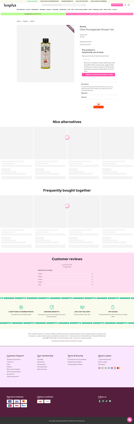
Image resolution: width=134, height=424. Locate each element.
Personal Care (98, 10)
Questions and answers (14, 359)
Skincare (55, 10)
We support (101, 364)
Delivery (9, 366)
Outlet (114, 10)
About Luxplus (102, 361)
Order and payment (13, 376)
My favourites (41, 364)
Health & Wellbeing (81, 10)
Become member (117, 5)
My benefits (40, 361)
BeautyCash (10, 373)
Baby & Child (107, 10)
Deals (28, 10)
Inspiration (35, 10)
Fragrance (63, 10)
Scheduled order (42, 366)
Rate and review (42, 368)
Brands (25, 20)
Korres (32, 20)
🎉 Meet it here (33, 13)
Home (90, 10)
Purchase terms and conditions (77, 359)
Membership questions (14, 371)
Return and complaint (13, 368)
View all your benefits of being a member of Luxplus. (67, 340)
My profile (40, 359)
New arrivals (21, 10)
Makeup (48, 10)
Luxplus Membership (104, 359)
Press (8, 364)
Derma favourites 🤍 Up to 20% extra (99, 13)
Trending (42, 10)
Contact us (10, 361)
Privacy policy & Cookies (75, 364)
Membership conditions (75, 361)
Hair (69, 10)
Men (72, 10)
